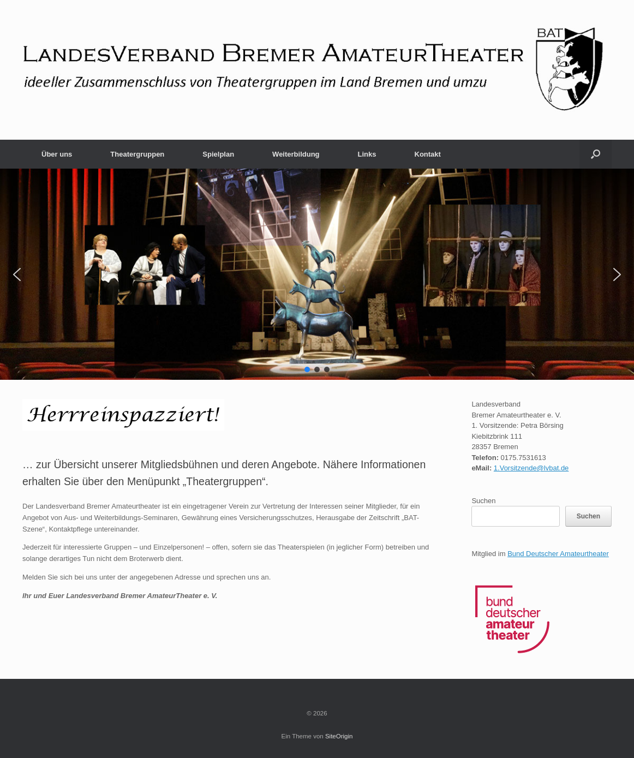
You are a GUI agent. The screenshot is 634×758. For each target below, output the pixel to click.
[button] (595, 154)
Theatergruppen (137, 154)
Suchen (483, 501)
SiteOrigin (339, 736)
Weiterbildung (295, 154)
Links (367, 154)
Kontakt (428, 154)
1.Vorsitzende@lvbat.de (531, 468)
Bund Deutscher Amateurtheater (558, 554)
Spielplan (218, 154)
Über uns (56, 154)
